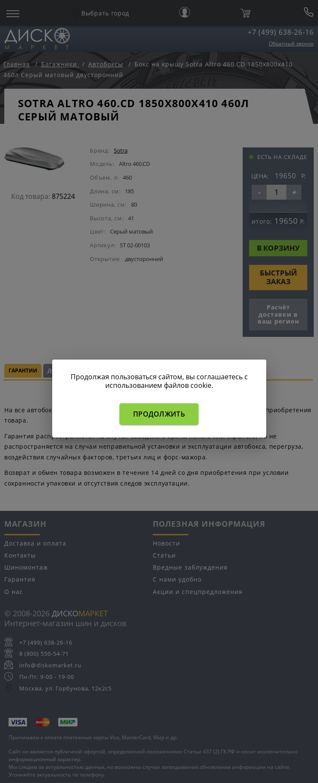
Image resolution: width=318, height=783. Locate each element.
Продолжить (159, 414)
